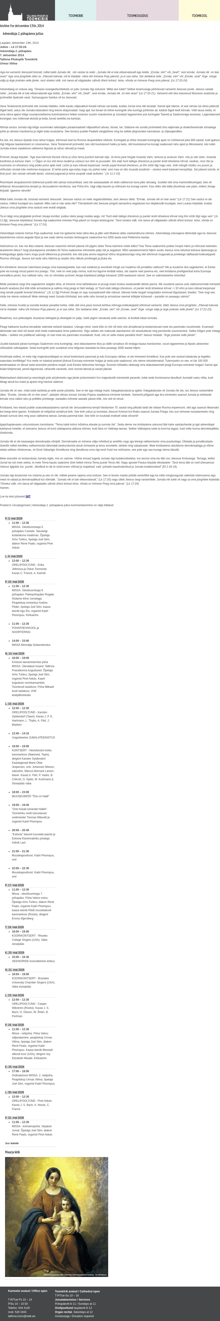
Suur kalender (12, 1143)
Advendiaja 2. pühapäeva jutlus (23, 33)
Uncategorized (21, 505)
